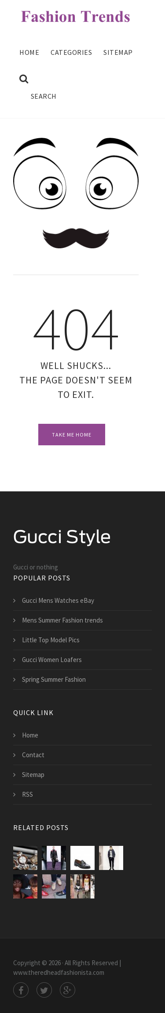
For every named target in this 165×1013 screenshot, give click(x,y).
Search (38, 87)
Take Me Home (72, 434)
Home (29, 52)
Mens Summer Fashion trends (62, 620)
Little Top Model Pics (51, 640)
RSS (27, 794)
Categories (71, 52)
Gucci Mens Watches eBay (58, 600)
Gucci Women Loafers (52, 659)
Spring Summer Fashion (54, 679)
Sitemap (118, 52)
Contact (33, 755)
